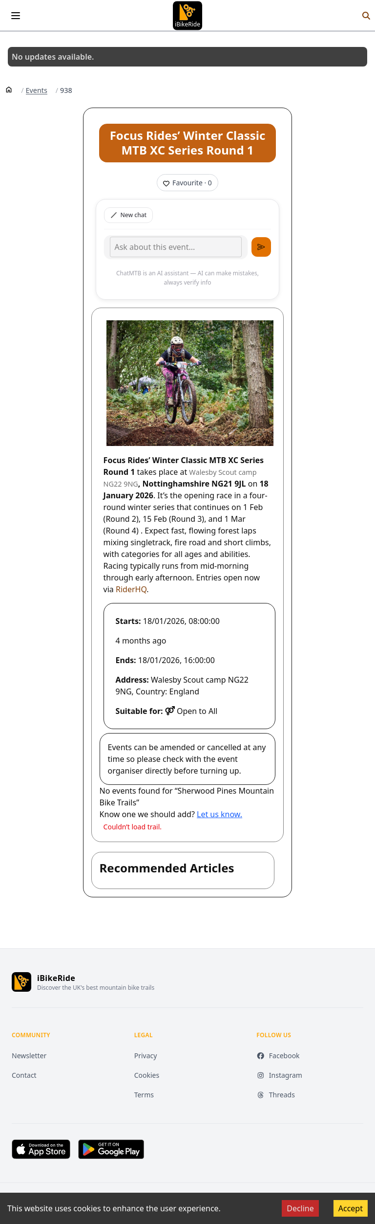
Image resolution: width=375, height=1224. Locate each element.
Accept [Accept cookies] (350, 1208)
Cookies (146, 1075)
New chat (128, 215)
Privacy (145, 1055)
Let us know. (219, 814)
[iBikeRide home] (21, 982)
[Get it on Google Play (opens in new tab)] (111, 1149)
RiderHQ (131, 589)
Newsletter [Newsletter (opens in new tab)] (29, 1055)
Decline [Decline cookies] (300, 1208)
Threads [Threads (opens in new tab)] (275, 1094)
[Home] (9, 89)
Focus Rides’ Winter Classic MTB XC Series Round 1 (188, 142)
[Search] (366, 15)
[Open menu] (15, 15)
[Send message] (261, 247)
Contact (24, 1075)
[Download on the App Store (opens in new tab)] (41, 1149)
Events (36, 90)
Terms (144, 1094)
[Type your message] (175, 247)
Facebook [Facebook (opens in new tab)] (277, 1055)
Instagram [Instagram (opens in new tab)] (279, 1075)
